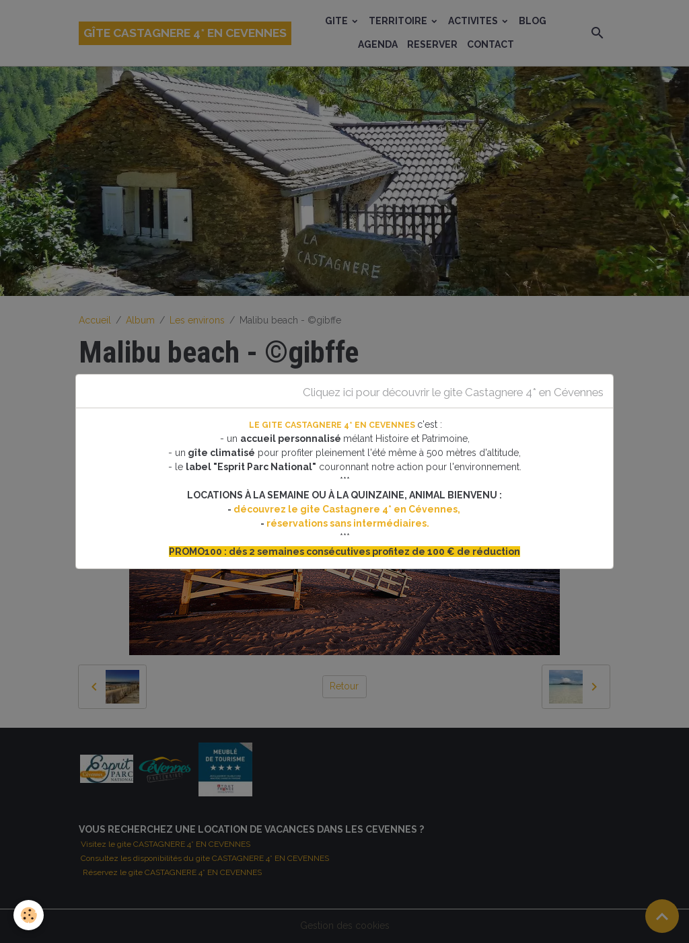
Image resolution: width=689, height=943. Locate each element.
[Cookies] (28, 915)
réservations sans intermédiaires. (347, 523)
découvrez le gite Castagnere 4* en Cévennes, (347, 509)
